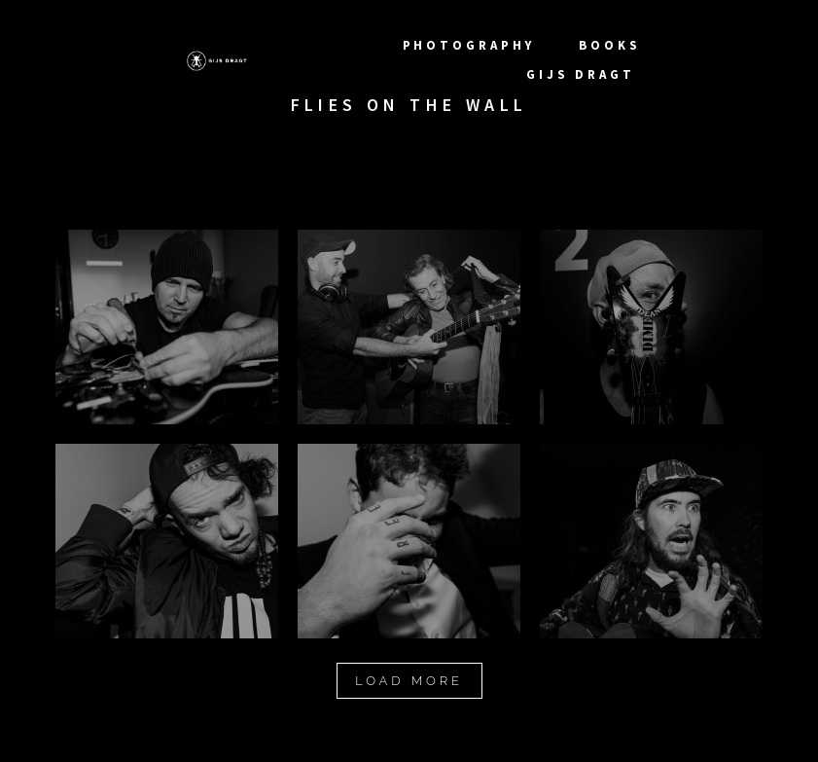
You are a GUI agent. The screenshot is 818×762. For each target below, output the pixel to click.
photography (472, 45)
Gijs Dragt (583, 74)
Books (610, 45)
